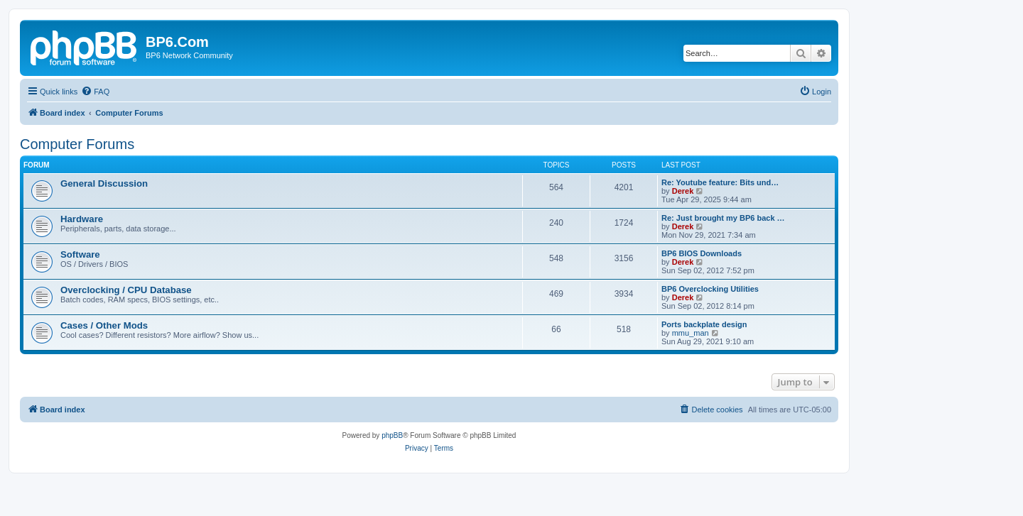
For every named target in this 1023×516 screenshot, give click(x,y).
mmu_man (690, 333)
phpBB (392, 435)
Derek (683, 191)
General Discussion (104, 183)
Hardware (81, 219)
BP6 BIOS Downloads (701, 253)
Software (80, 254)
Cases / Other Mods (104, 325)
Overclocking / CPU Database (126, 290)
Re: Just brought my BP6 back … (723, 218)
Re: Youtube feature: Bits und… (720, 182)
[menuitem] (95, 91)
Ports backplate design (704, 324)
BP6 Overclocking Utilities (710, 289)
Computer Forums (77, 144)
